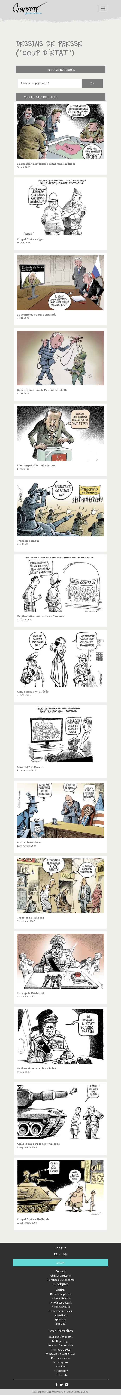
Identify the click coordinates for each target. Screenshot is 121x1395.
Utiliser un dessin (60, 1275)
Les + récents (62, 1298)
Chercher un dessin (62, 1311)
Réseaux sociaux (60, 1358)
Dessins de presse (60, 1294)
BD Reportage (60, 1341)
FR (55, 1254)
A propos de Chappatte (60, 1279)
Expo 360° (60, 1323)
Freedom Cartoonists (60, 1345)
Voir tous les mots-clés (40, 97)
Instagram (62, 1362)
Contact (60, 1271)
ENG (64, 1254)
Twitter (62, 1366)
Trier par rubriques (60, 70)
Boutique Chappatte (60, 1336)
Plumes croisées (60, 1349)
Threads (62, 1375)
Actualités (60, 1315)
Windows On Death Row (60, 1353)
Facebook (62, 1370)
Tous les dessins (62, 1302)
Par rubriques (62, 1306)
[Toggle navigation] (103, 8)
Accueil (60, 1290)
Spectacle (60, 1319)
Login (61, 1262)
